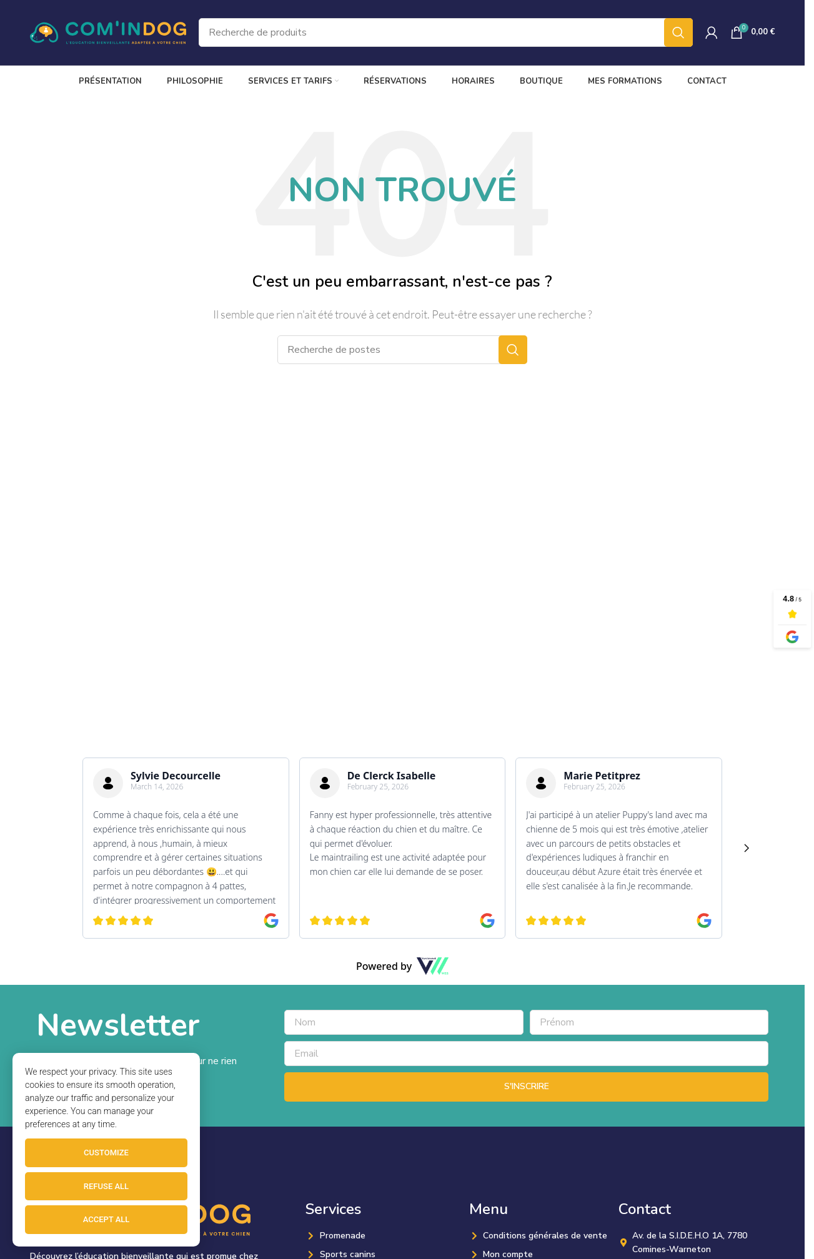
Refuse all (106, 1186)
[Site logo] (108, 32)
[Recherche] (446, 32)
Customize (106, 1152)
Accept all (106, 1219)
